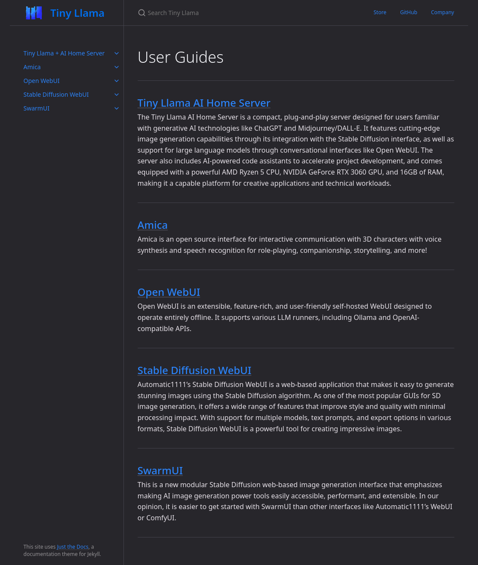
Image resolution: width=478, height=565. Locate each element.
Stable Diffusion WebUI (56, 94)
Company (442, 12)
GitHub (408, 12)
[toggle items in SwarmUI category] (116, 108)
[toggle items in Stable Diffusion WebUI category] (116, 94)
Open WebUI (42, 81)
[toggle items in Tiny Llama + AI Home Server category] (116, 53)
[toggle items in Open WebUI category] (116, 81)
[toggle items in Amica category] (116, 67)
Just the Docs (72, 546)
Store (379, 12)
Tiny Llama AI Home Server (204, 102)
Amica (32, 67)
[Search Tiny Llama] (239, 12)
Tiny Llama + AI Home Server (64, 53)
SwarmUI (36, 108)
